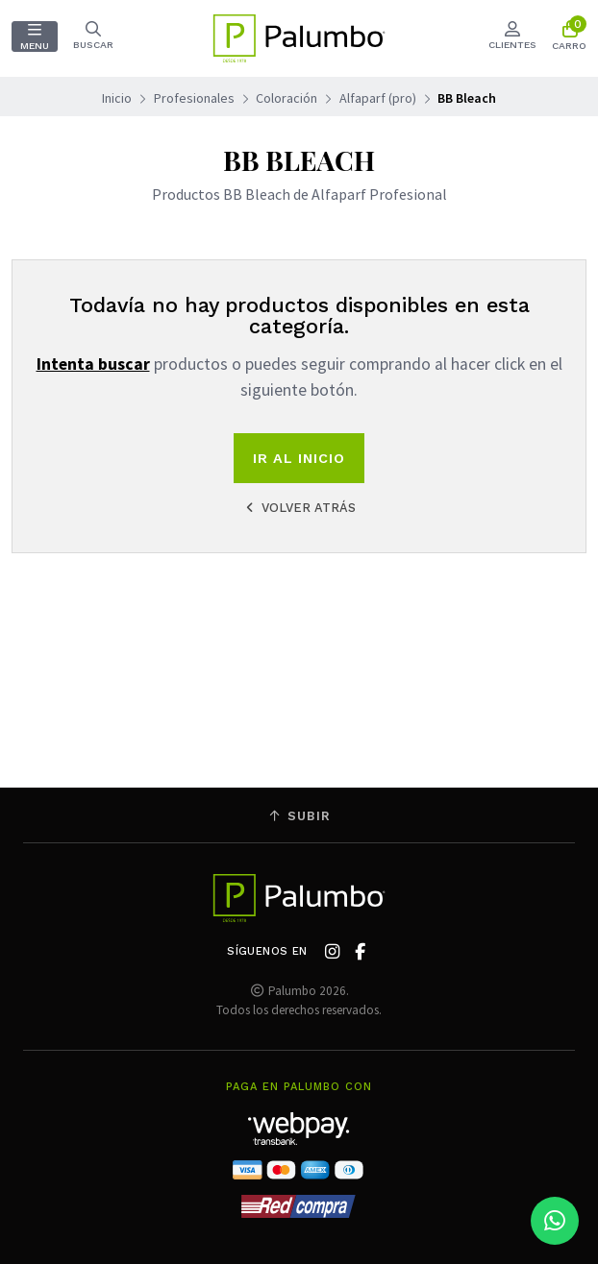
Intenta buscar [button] (93, 364)
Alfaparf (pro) (377, 98)
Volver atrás (299, 507)
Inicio (117, 98)
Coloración (286, 98)
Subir (299, 816)
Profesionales (194, 98)
